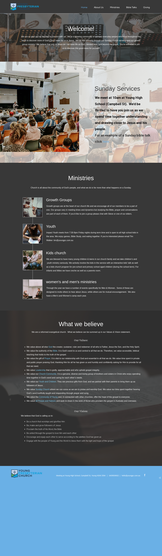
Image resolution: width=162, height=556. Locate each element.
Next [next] (157, 51)
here (106, 218)
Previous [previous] (4, 51)
